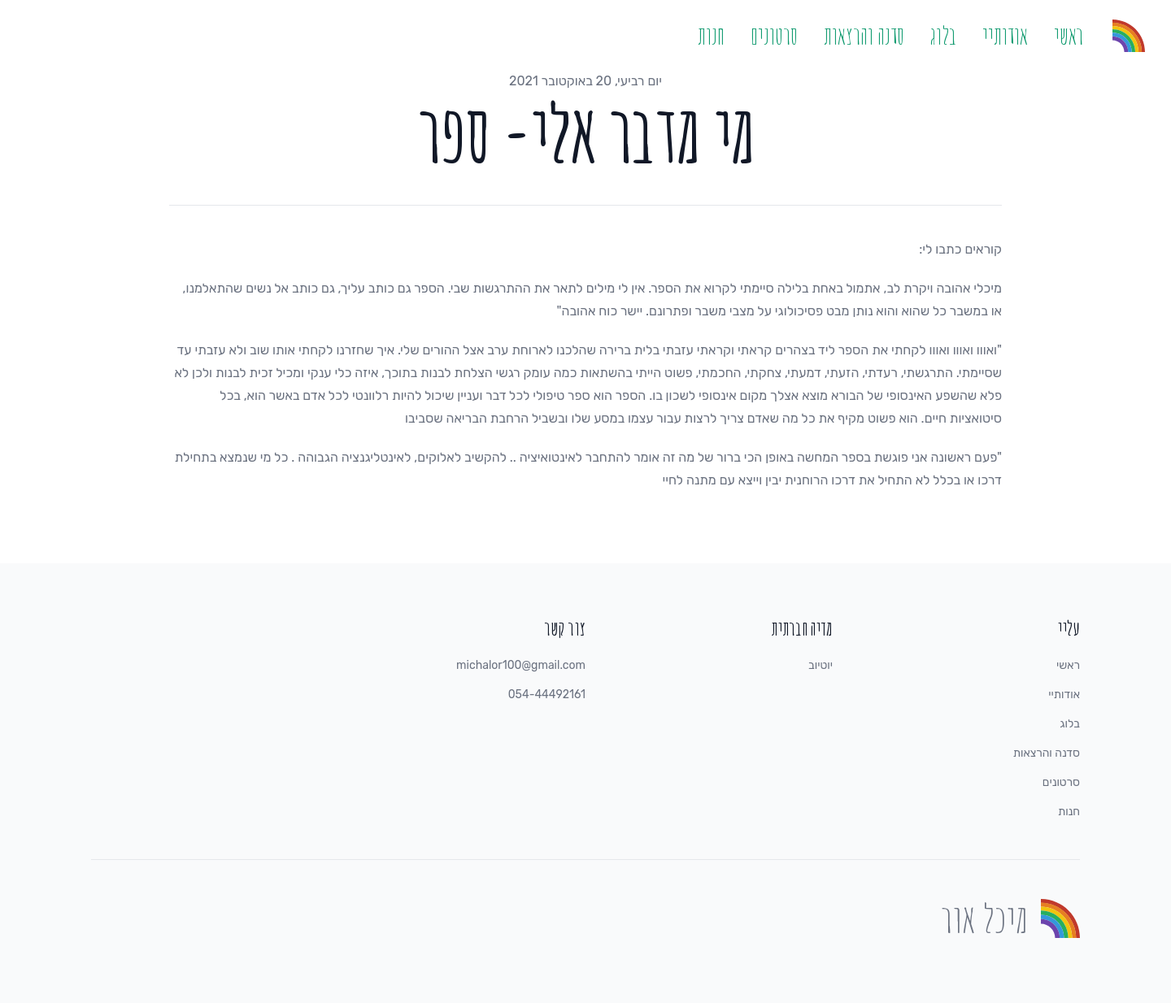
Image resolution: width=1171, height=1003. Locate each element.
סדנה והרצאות (864, 35)
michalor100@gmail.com (521, 665)
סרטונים (774, 35)
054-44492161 (547, 694)
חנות (711, 35)
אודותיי (1005, 35)
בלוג (943, 35)
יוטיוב (820, 665)
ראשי (1068, 35)
